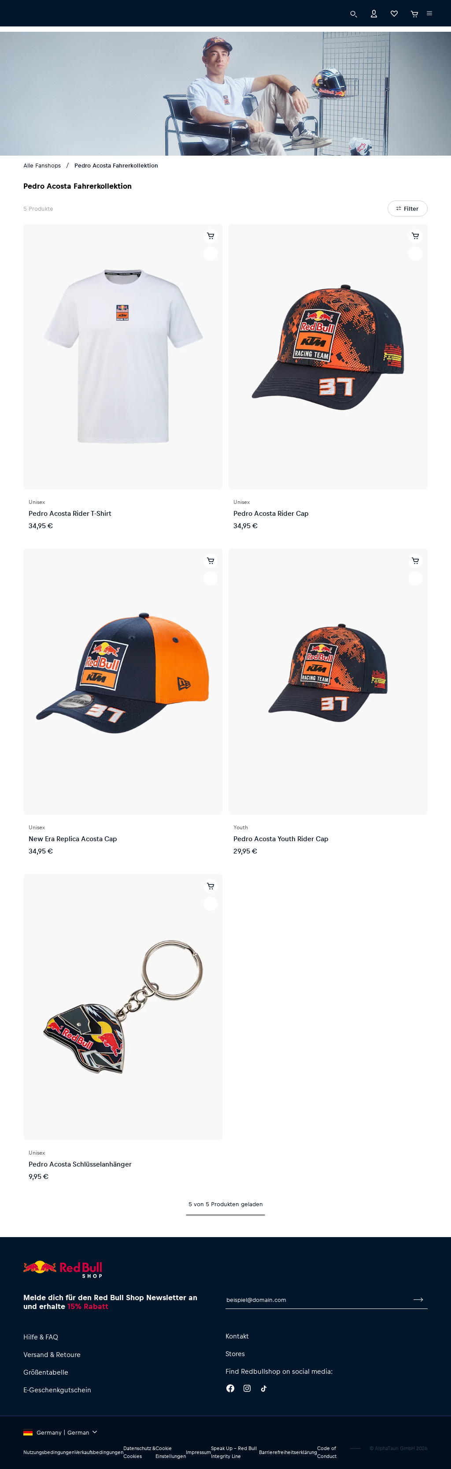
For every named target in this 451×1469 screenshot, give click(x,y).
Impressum (198, 1452)
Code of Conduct (326, 1452)
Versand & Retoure (52, 1354)
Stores (235, 1353)
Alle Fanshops (42, 165)
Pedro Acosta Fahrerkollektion (116, 165)
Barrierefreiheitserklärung (288, 1452)
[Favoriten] (394, 31)
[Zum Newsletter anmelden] (418, 1299)
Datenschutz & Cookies (139, 1452)
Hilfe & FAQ (40, 1336)
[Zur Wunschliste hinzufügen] (210, 253)
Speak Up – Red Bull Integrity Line (234, 1452)
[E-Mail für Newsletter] (317, 1299)
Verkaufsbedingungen (98, 1452)
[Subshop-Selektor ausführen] (25, 9)
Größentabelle (45, 1372)
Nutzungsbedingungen (48, 1452)
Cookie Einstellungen (170, 1452)
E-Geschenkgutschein (57, 1389)
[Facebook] (230, 1389)
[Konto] (374, 31)
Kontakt (237, 1335)
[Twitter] (264, 1389)
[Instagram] (247, 1389)
